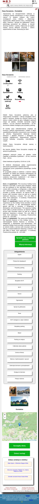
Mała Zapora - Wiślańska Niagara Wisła (18, 463)
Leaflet (25, 440)
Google (28, 496)
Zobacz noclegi (19, 453)
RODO (31, 500)
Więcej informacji (25, 244)
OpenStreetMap (32, 440)
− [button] (4, 417)
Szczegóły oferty (19, 446)
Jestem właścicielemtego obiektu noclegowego (10, 488)
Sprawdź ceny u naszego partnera (25, 238)
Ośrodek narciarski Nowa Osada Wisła (18, 476)
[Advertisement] (19, 41)
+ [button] (4, 414)
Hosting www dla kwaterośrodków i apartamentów (28, 488)
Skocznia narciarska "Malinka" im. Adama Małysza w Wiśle (18, 470)
